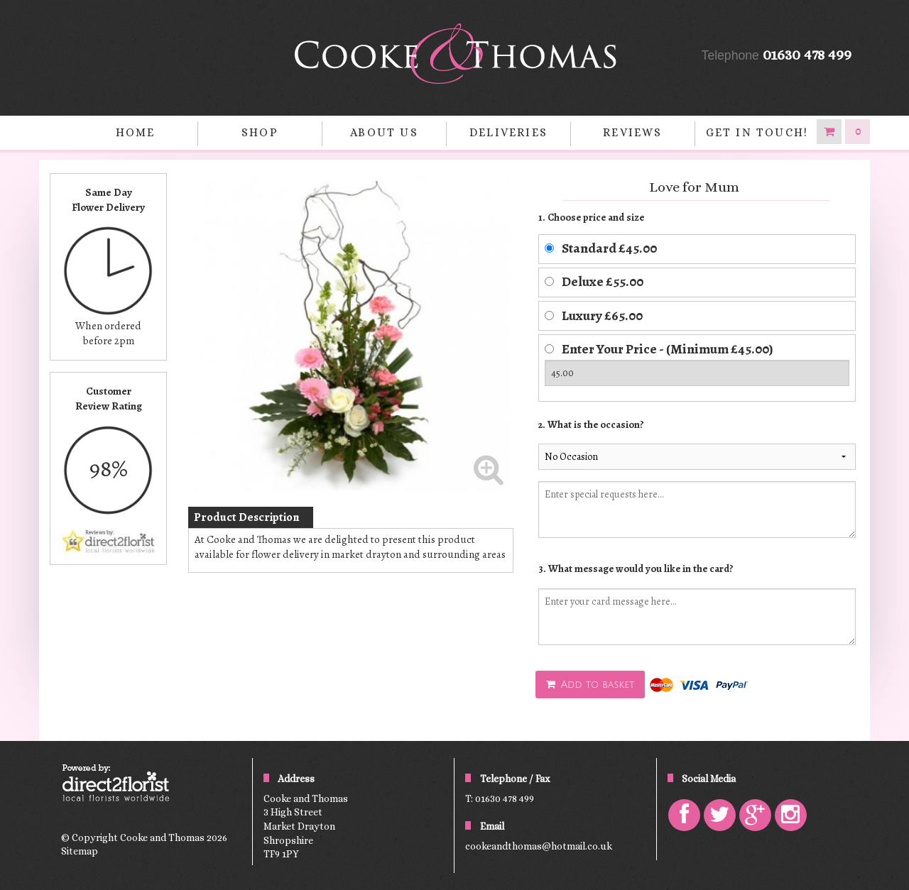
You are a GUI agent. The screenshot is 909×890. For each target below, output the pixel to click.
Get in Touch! (757, 132)
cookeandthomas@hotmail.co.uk (538, 846)
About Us (384, 132)
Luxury (602, 315)
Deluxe (602, 281)
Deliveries (508, 132)
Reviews (632, 132)
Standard (609, 248)
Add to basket (590, 684)
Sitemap (79, 851)
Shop (259, 132)
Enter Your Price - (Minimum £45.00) (667, 348)
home (136, 132)
